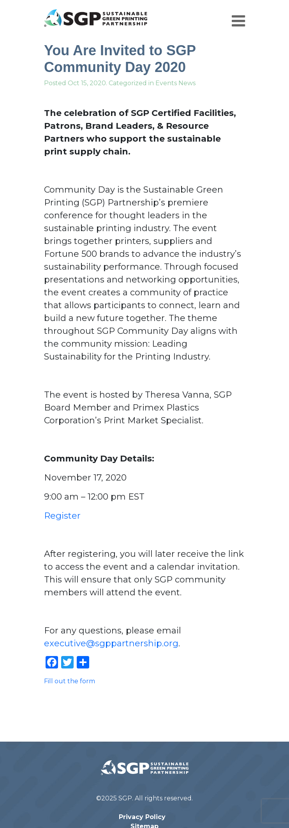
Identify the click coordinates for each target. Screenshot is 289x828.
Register (62, 515)
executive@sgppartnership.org (111, 643)
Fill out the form (69, 681)
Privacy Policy (142, 817)
